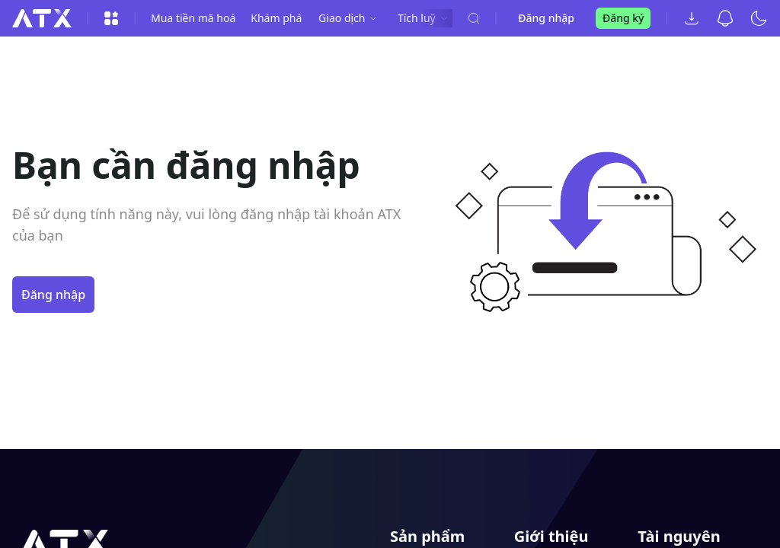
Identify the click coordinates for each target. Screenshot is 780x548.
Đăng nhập (546, 18)
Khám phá (276, 18)
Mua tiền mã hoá (193, 18)
